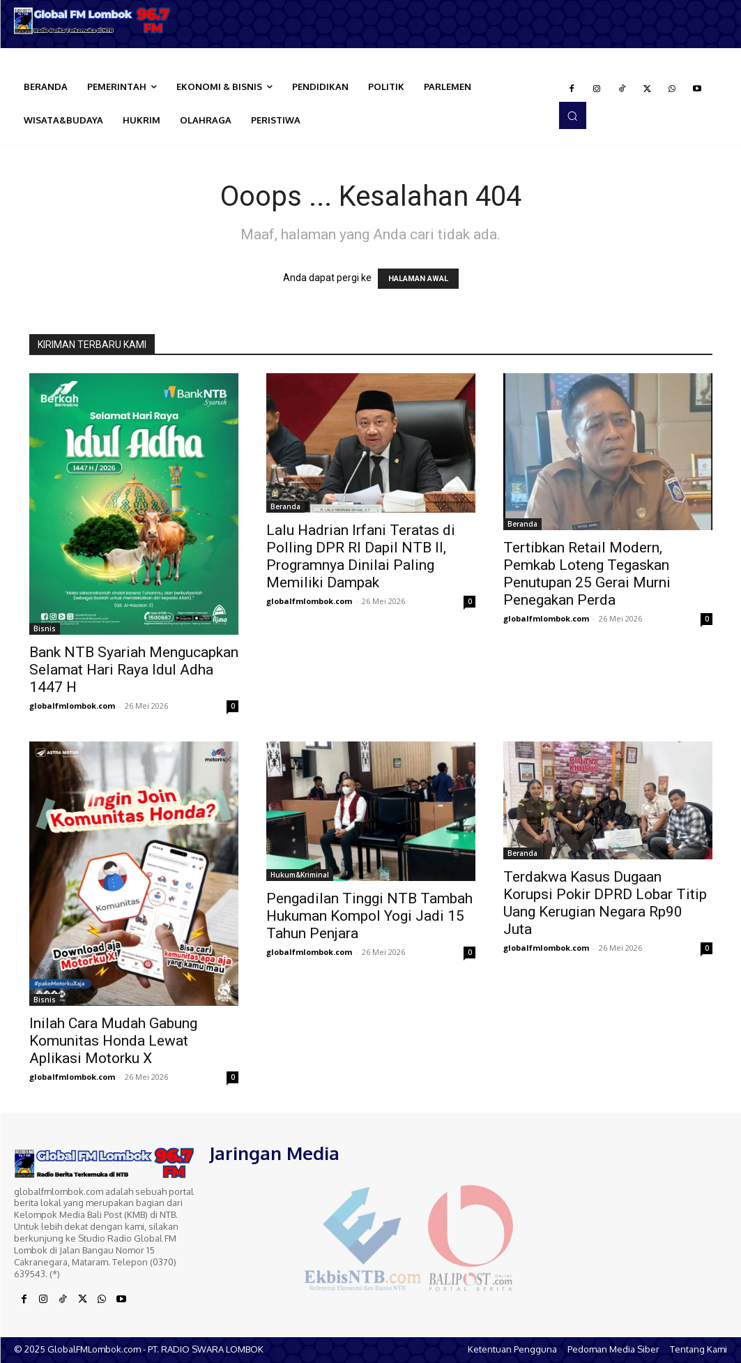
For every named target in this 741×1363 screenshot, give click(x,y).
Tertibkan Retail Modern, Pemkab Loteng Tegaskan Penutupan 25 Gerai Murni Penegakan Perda (587, 573)
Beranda (285, 506)
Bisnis (44, 628)
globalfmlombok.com (72, 705)
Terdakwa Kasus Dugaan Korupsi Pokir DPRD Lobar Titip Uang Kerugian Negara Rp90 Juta (605, 902)
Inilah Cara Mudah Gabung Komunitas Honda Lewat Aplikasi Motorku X (113, 1041)
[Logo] (92, 20)
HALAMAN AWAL (418, 278)
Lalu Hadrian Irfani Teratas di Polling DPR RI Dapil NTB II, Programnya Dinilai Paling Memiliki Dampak (360, 556)
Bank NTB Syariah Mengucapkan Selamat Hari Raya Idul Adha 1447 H (133, 669)
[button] (572, 115)
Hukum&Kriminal (299, 875)
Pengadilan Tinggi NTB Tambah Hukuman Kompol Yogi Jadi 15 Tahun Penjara (369, 916)
